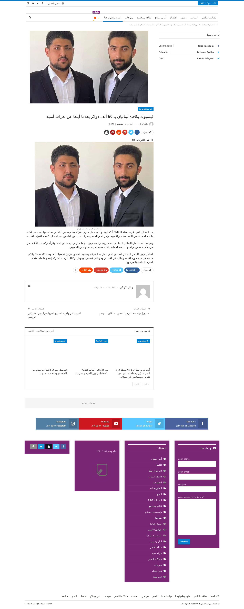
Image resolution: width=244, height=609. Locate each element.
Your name (197, 461)
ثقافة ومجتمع (144, 17)
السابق (145, 384)
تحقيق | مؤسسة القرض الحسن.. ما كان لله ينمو (124, 313)
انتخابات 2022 (155, 500)
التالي (136, 384)
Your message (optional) (197, 515)
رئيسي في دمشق (153, 512)
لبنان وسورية (155, 541)
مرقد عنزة (157, 553)
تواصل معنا (208, 448)
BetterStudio (46, 603)
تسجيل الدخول (56, 3)
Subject (197, 487)
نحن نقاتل (157, 571)
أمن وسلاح (160, 17)
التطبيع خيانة (156, 488)
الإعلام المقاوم (155, 476)
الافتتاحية (157, 482)
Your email (197, 474)
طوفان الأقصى (154, 529)
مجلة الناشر (156, 547)
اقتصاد (173, 17)
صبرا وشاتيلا (156, 523)
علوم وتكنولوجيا (112, 17)
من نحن (145, 596)
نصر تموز (157, 576)
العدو (183, 17)
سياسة (194, 17)
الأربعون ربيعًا (155, 470)
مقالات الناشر (208, 17)
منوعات (129, 17)
